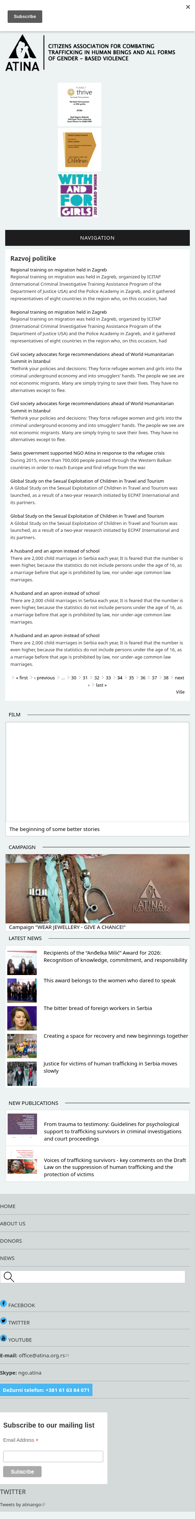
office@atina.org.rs (43, 1355)
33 (108, 677)
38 (166, 677)
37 (154, 677)
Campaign (22, 846)
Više (180, 692)
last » (101, 685)
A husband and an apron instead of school (54, 551)
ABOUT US (12, 1223)
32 (96, 677)
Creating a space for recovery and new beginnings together (116, 1035)
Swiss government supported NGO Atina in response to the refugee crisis (87, 453)
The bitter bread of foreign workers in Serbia (98, 1007)
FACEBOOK (17, 1305)
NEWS (7, 1257)
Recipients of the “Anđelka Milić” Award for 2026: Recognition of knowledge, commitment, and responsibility (115, 956)
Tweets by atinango (22, 1504)
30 (74, 677)
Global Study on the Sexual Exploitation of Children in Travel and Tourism (87, 481)
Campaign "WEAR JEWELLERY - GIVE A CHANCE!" (67, 926)
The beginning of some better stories (54, 828)
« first (22, 677)
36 (142, 677)
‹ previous (44, 677)
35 (131, 677)
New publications (33, 1102)
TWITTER (15, 1322)
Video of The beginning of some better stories (97, 771)
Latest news (25, 938)
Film (14, 714)
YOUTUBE (16, 1339)
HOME (8, 1206)
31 (85, 677)
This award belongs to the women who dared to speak (110, 980)
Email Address (20, 1440)
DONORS (11, 1240)
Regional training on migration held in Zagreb (58, 270)
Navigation (97, 237)
